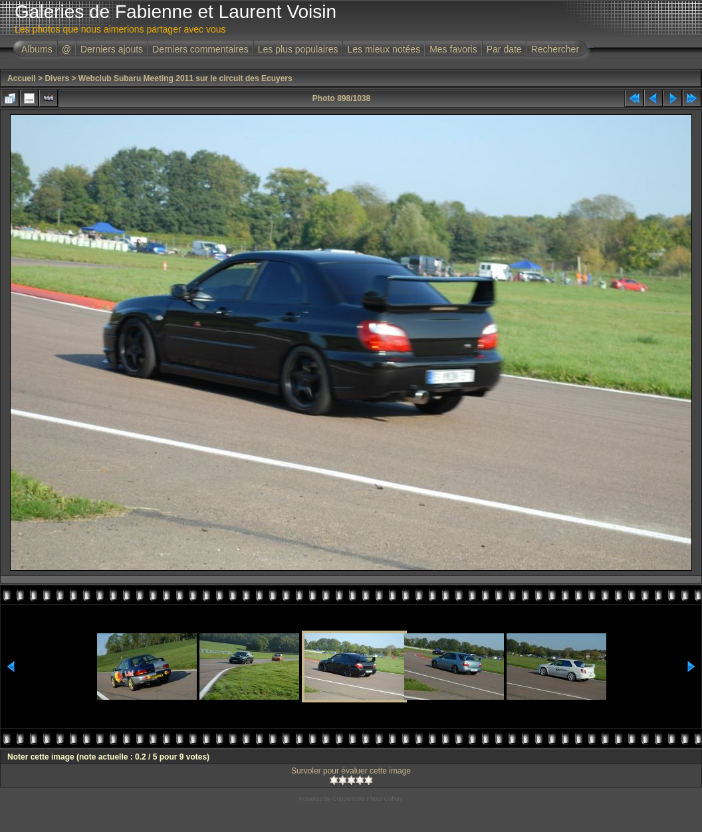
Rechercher (555, 49)
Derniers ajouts (111, 49)
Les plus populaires (298, 49)
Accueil (21, 78)
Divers (57, 78)
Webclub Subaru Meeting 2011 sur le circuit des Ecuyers (185, 78)
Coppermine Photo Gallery (367, 798)
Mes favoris (453, 49)
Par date (504, 49)
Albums (37, 49)
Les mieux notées (383, 49)
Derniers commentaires (200, 49)
